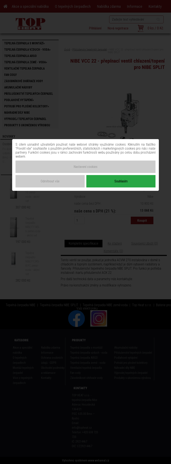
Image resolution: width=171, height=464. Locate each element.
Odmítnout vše (50, 181)
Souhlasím (121, 181)
